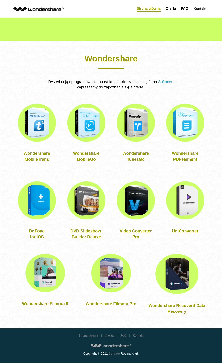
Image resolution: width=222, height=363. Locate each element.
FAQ (123, 335)
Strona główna (88, 335)
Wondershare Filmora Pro (111, 303)
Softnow (114, 353)
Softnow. (166, 82)
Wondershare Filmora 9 (45, 303)
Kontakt (138, 335)
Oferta (109, 335)
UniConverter (185, 231)
